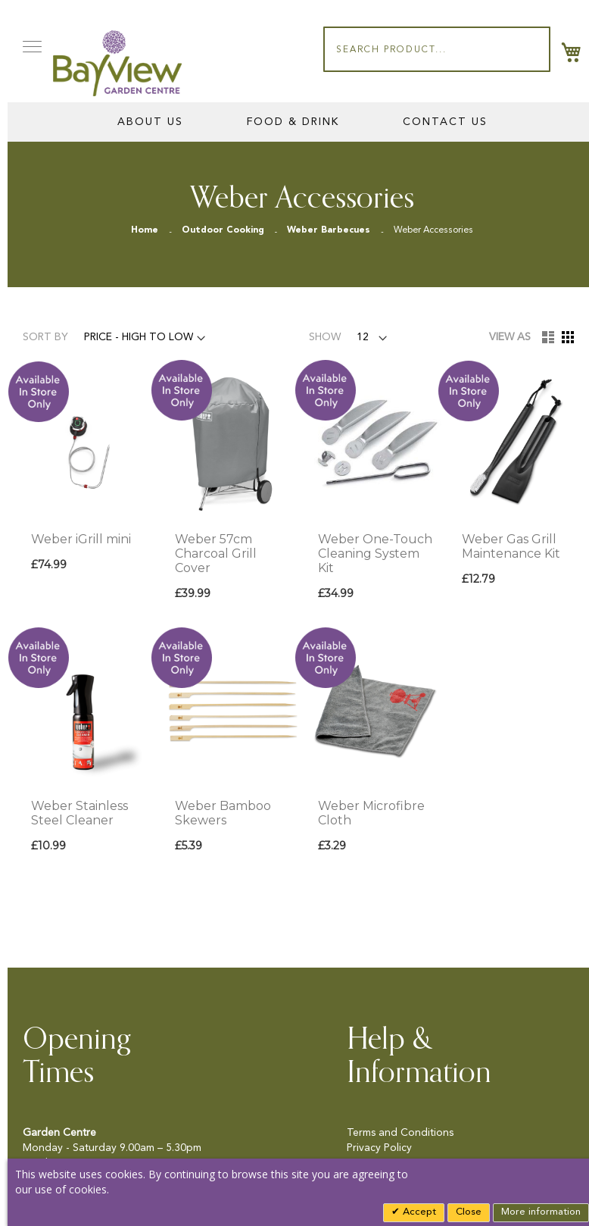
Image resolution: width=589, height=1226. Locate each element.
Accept (418, 1212)
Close (468, 1212)
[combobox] (436, 49)
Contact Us (445, 122)
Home (146, 230)
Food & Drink (293, 122)
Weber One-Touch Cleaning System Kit (375, 553)
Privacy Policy (379, 1148)
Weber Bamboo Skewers (223, 813)
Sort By (45, 337)
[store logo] (117, 63)
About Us (150, 122)
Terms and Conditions (400, 1132)
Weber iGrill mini (81, 539)
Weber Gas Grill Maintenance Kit (511, 546)
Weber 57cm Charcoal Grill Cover (216, 553)
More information (541, 1212)
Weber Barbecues (330, 230)
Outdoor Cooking (224, 230)
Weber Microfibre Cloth (371, 813)
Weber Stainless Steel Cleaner (79, 813)
